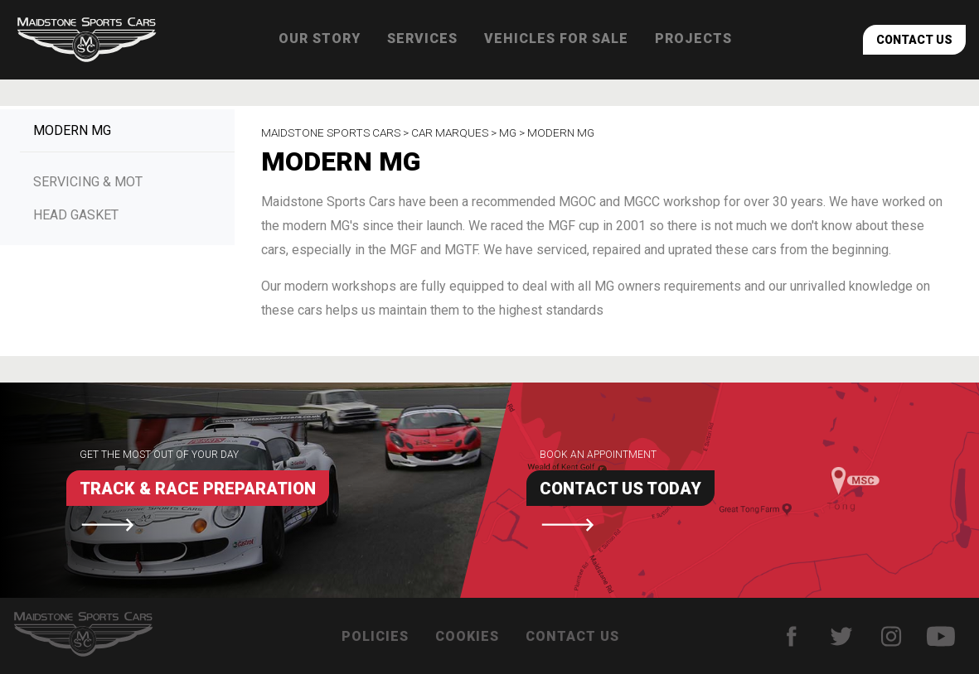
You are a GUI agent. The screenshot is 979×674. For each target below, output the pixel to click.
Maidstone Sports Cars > (336, 132)
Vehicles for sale (556, 38)
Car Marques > (455, 132)
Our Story (320, 38)
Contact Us (914, 39)
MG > (513, 132)
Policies (375, 636)
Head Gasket (76, 215)
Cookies (467, 636)
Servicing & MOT (88, 182)
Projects (693, 38)
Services (422, 38)
